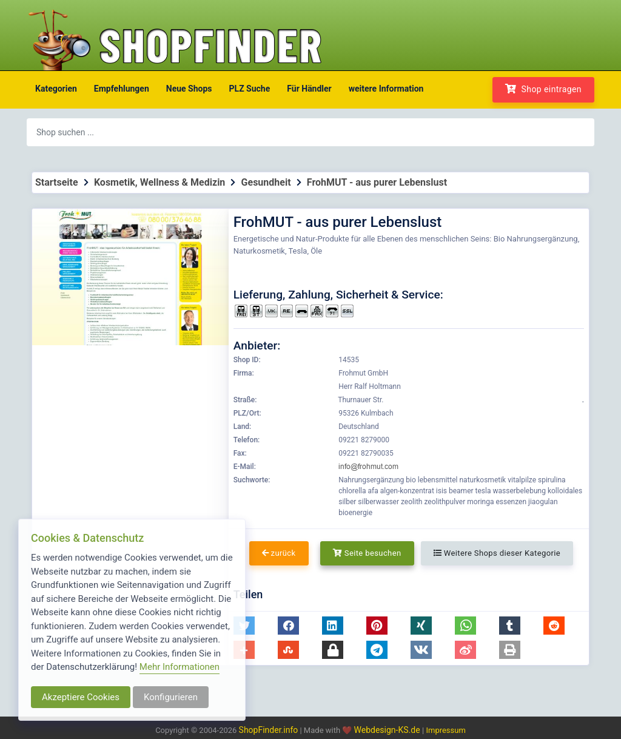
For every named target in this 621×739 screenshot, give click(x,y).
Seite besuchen (367, 553)
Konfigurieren (171, 697)
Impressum (445, 730)
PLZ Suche (249, 88)
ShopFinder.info (268, 730)
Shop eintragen (543, 89)
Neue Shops (189, 88)
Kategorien (56, 88)
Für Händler (309, 88)
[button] (288, 625)
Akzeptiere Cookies (80, 697)
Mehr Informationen (179, 666)
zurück (279, 553)
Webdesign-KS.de (388, 730)
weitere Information (386, 88)
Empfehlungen (121, 88)
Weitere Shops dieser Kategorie (497, 553)
